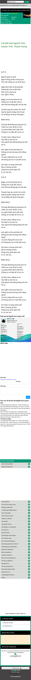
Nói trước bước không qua (8, 542)
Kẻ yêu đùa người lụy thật (8, 570)
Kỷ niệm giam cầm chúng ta (8, 536)
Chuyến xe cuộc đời (6, 520)
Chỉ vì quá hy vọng (6, 539)
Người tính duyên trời (6, 468)
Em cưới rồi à (4, 531)
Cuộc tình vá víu (5, 573)
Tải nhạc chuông (15, 673)
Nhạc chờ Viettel (15, 671)
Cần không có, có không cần (8, 528)
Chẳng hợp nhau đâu (6, 508)
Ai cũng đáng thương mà (7, 576)
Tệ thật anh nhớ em (6, 525)
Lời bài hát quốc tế (7, 627)
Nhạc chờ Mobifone (11, 614)
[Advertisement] (15, 360)
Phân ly (3, 579)
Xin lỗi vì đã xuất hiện (7, 465)
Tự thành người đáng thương (8, 511)
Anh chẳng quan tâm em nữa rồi (9, 545)
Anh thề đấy (4, 522)
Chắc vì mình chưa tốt (7, 517)
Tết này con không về (7, 562)
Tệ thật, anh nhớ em (6, 556)
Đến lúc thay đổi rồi (6, 553)
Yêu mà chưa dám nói (7, 567)
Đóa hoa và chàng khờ (7, 550)
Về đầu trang (15, 669)
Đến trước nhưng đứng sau (8, 559)
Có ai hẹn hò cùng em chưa (8, 505)
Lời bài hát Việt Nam (8, 624)
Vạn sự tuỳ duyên (6, 514)
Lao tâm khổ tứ (5, 503)
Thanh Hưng (14, 13)
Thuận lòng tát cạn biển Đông (9, 548)
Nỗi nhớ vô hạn (5, 534)
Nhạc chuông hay (20, 614)
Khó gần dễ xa (5, 564)
